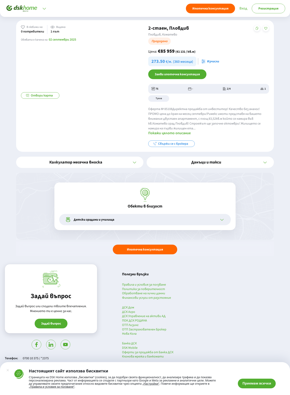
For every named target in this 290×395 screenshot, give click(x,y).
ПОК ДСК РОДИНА (134, 320)
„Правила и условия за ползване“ (52, 387)
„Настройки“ (150, 383)
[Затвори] (7, 370)
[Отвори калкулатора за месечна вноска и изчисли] (211, 61)
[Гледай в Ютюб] (65, 344)
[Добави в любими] (266, 28)
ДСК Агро (128, 312)
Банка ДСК (129, 343)
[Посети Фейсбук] (36, 344)
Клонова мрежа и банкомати (143, 356)
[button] (79, 162)
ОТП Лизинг (130, 325)
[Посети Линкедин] (51, 344)
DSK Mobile (130, 348)
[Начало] (22, 8)
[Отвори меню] (44, 8)
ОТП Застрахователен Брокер (144, 329)
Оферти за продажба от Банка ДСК (147, 352)
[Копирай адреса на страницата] (257, 28)
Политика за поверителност (143, 289)
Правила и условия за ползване (144, 284)
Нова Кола (129, 333)
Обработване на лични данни (143, 293)
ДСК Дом (128, 307)
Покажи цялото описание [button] (169, 133)
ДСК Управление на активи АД (144, 316)
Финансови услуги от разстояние (146, 298)
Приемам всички (256, 383)
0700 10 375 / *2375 (36, 358)
